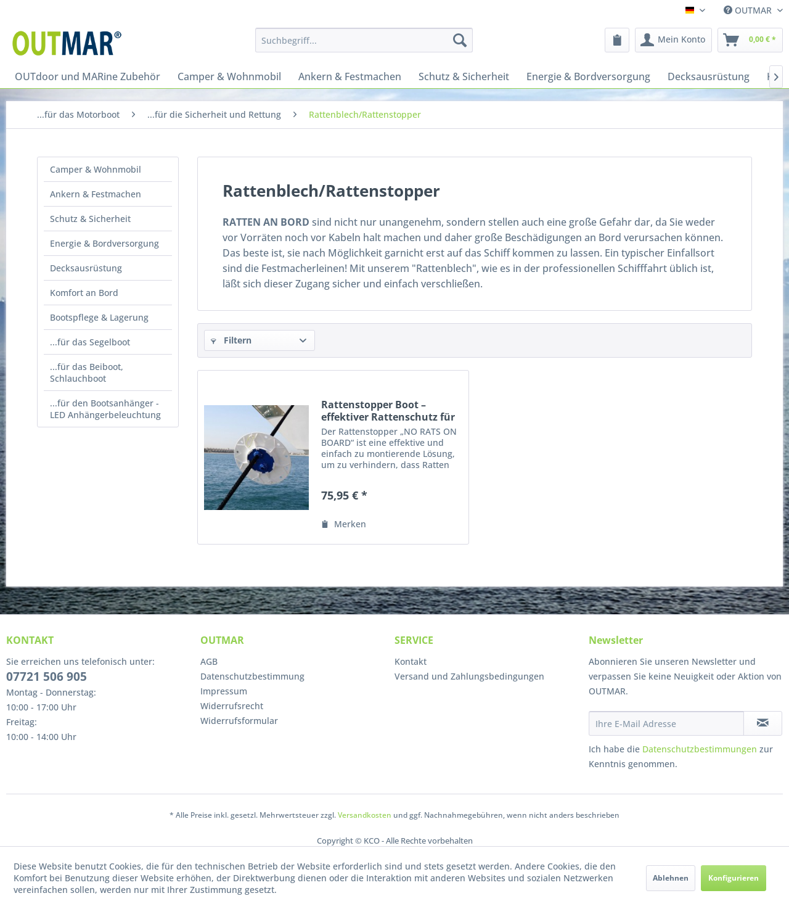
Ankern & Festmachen (95, 194)
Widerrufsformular (239, 720)
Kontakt (410, 661)
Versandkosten (364, 815)
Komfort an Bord (84, 292)
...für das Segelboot (90, 342)
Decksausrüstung (86, 268)
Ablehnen (671, 878)
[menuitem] (364, 40)
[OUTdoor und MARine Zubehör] (87, 76)
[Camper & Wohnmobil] (229, 76)
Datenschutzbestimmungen (699, 749)
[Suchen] (460, 40)
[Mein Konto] (673, 40)
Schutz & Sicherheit (90, 218)
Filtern (231, 340)
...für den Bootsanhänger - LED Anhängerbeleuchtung (105, 409)
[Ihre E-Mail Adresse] (666, 723)
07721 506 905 (46, 676)
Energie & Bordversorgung (104, 243)
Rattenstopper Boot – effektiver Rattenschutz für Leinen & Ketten (388, 410)
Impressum (223, 691)
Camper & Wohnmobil (95, 169)
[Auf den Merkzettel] (343, 524)
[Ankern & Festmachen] (350, 76)
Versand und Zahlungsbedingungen (469, 676)
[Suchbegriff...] (364, 40)
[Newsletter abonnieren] (762, 723)
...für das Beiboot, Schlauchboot (86, 372)
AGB (209, 661)
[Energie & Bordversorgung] (588, 76)
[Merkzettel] (617, 40)
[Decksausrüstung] (708, 76)
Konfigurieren (733, 878)
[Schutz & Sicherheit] (464, 76)
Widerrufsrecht (231, 706)
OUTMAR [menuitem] (749, 10)
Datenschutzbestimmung (252, 676)
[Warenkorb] (750, 40)
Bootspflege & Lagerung (99, 317)
